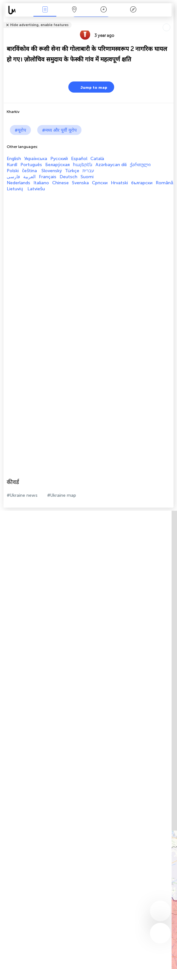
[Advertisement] (86, 236)
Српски (100, 183)
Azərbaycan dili (111, 164)
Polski (13, 170)
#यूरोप (20, 130)
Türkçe (72, 170)
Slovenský (51, 170)
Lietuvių (15, 189)
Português (31, 164)
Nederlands (18, 183)
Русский (59, 158)
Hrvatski (119, 183)
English (14, 158)
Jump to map (89, 87)
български (141, 183)
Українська (35, 158)
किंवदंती (133, 10)
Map (74, 10)
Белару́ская (57, 164)
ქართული (140, 164)
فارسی (13, 176)
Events (45, 10)
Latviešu (36, 189)
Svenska (80, 183)
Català (97, 158)
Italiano (41, 183)
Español (79, 158)
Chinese (60, 183)
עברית (88, 170)
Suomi (87, 176)
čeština (30, 170)
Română (164, 183)
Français (47, 176)
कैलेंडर (103, 10)
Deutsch (68, 176)
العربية (29, 176)
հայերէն (82, 164)
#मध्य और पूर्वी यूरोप (59, 130)
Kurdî (12, 164)
